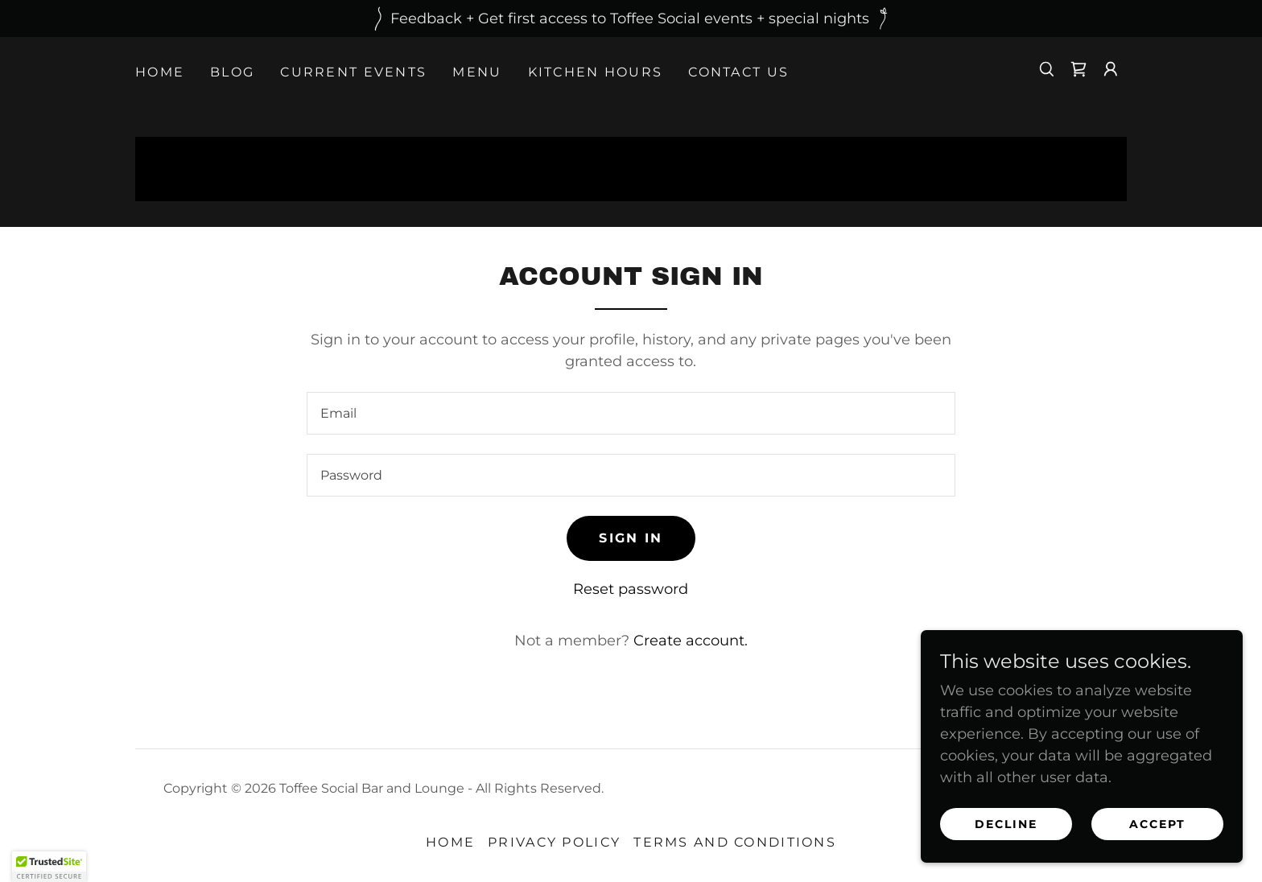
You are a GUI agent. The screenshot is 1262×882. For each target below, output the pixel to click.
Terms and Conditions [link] (734, 842)
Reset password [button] (630, 589)
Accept (1157, 824)
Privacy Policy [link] (554, 842)
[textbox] (631, 413)
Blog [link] (232, 72)
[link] (1078, 69)
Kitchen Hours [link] (595, 72)
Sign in (630, 538)
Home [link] (159, 72)
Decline (1006, 824)
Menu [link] (476, 72)
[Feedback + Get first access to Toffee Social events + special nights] (631, 18)
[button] (1111, 69)
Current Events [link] (353, 72)
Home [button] (450, 842)
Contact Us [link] (738, 72)
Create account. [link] (690, 640)
